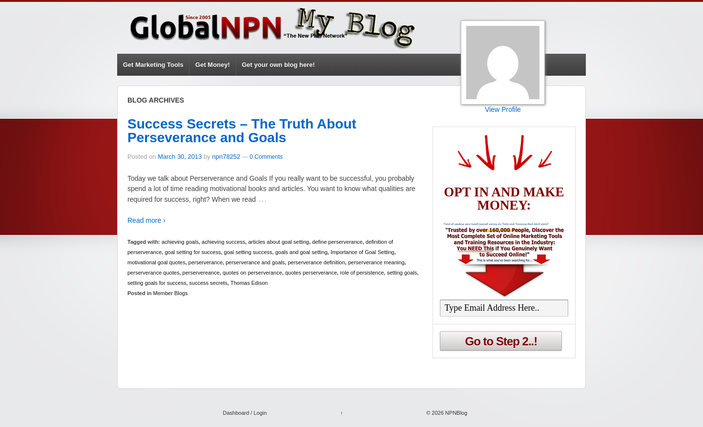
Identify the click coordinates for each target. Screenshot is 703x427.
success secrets (208, 283)
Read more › (146, 220)
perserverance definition (316, 262)
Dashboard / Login (245, 413)
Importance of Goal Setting (362, 252)
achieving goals (180, 242)
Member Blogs (170, 293)
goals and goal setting (301, 252)
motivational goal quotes (156, 262)
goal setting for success (193, 252)
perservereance (201, 273)
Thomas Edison (249, 283)
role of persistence (362, 273)
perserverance (205, 262)
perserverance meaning (376, 262)
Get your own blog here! (278, 64)
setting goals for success (156, 283)
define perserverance (337, 242)
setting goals (402, 273)
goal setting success (248, 252)
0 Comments (266, 156)
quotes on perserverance (252, 273)
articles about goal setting (278, 242)
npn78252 (226, 156)
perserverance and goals (255, 262)
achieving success (223, 242)
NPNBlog (455, 413)
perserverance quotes (153, 273)
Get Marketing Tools (153, 64)
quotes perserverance (311, 273)
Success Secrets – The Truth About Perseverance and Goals (241, 130)
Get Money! (212, 64)
